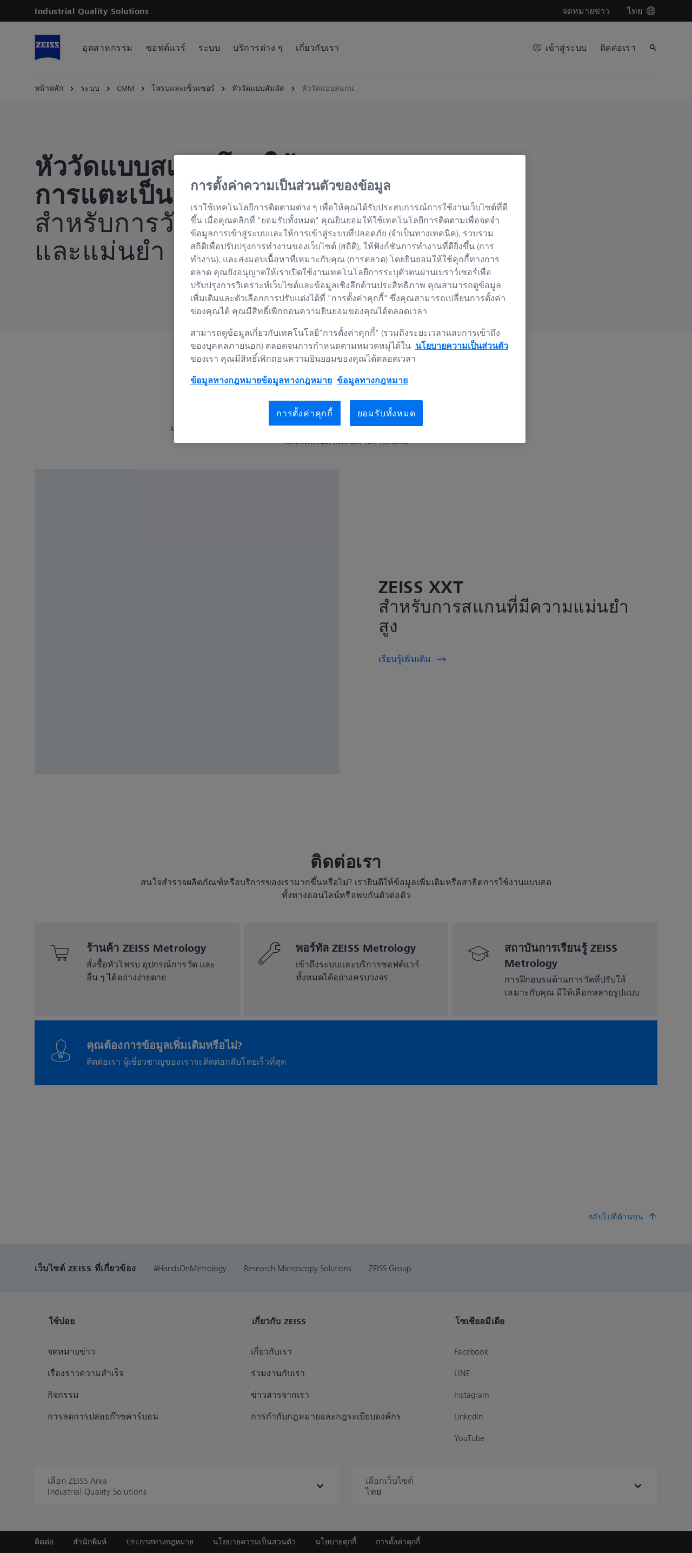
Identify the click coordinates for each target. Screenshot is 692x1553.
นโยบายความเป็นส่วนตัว (461, 345)
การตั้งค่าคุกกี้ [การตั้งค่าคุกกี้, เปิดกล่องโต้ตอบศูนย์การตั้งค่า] (304, 413)
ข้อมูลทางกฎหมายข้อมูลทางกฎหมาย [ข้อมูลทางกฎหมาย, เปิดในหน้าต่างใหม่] (261, 380)
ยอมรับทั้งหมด (386, 413)
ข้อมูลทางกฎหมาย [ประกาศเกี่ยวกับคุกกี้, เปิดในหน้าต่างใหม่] (372, 380)
